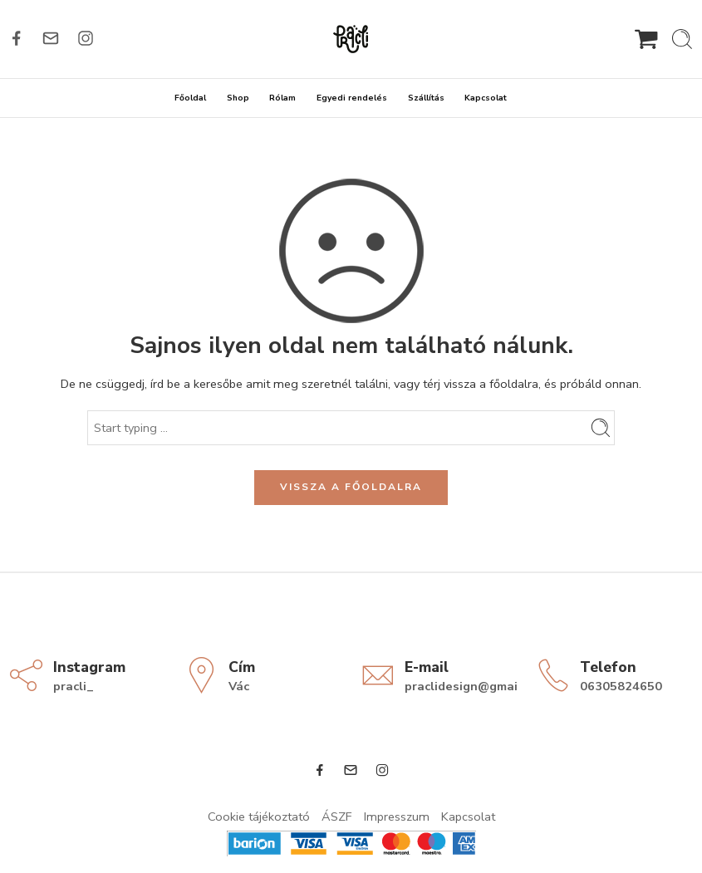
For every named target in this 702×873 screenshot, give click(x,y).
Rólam (282, 98)
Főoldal (190, 98)
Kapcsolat (485, 98)
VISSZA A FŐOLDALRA (351, 486)
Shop (238, 98)
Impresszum (397, 816)
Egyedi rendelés (352, 98)
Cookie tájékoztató (259, 816)
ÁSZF (337, 816)
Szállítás (426, 98)
